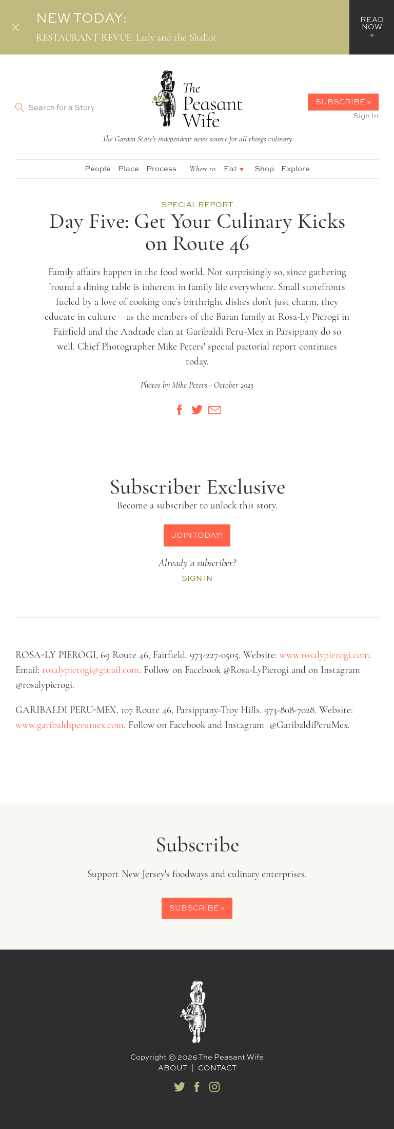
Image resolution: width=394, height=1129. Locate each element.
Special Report (197, 204)
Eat (230, 168)
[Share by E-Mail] (214, 409)
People (98, 168)
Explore (295, 168)
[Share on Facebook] (179, 409)
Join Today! (197, 535)
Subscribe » (343, 101)
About (172, 1067)
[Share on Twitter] (197, 409)
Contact (217, 1067)
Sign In (366, 115)
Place (128, 168)
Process (161, 168)
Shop (264, 168)
